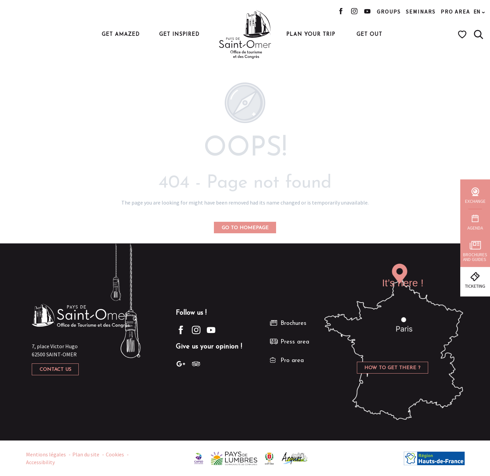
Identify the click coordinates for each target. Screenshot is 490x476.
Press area (294, 342)
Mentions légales (46, 454)
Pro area (455, 11)
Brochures (293, 323)
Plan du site (85, 454)
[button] (478, 34)
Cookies (115, 454)
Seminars (421, 11)
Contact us (55, 369)
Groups (389, 11)
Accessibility (40, 462)
